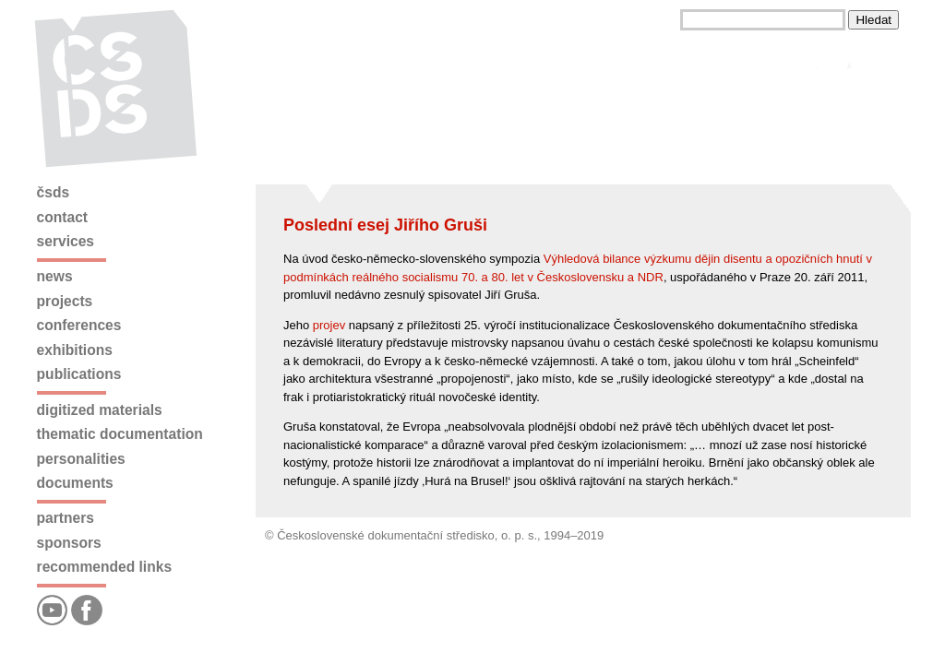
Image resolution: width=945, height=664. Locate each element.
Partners (65, 518)
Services (65, 241)
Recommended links (104, 567)
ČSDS (53, 192)
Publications (79, 374)
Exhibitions (75, 350)
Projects (65, 301)
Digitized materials (99, 410)
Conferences (79, 325)
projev (329, 325)
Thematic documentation (120, 434)
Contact (62, 217)
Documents (75, 483)
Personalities (81, 459)
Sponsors (69, 543)
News (55, 276)
